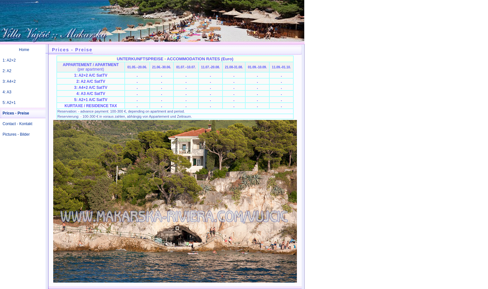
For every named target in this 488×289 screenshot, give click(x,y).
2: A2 (7, 71)
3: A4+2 (9, 81)
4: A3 (7, 92)
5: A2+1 (9, 102)
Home (24, 49)
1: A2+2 (9, 60)
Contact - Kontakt (17, 124)
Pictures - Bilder (16, 134)
